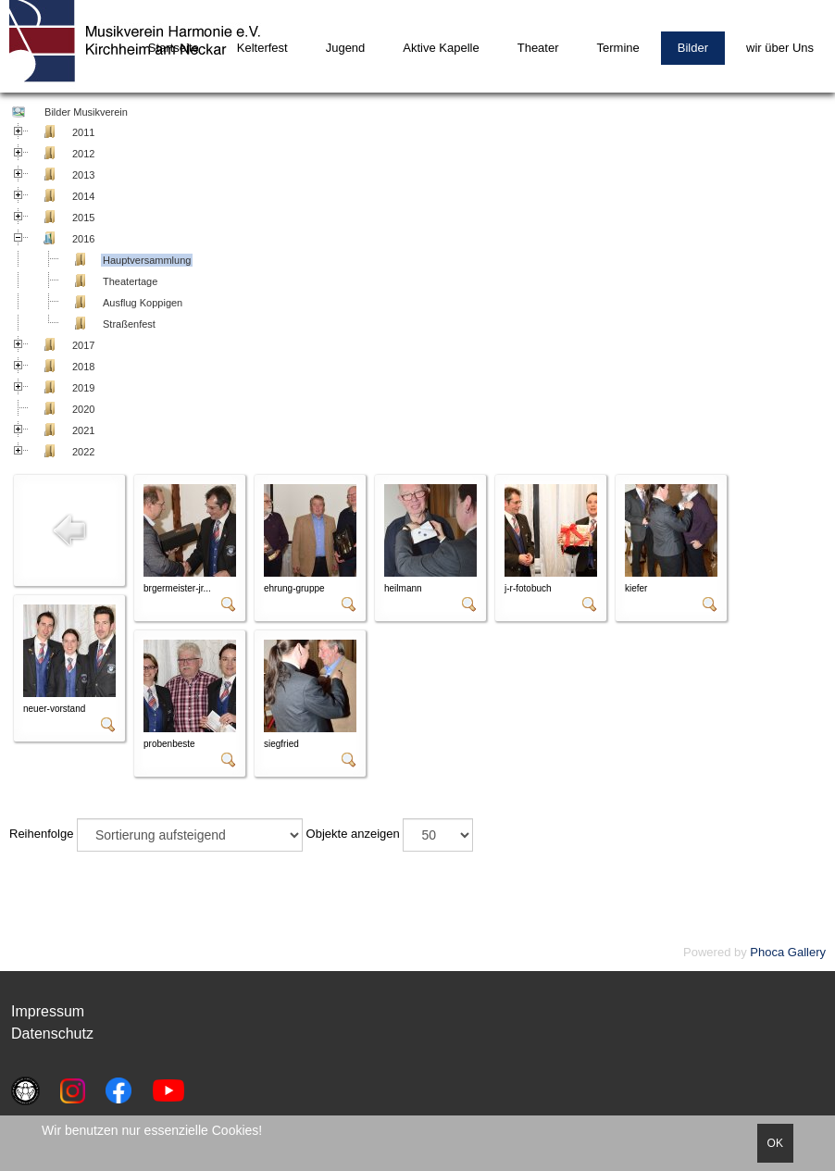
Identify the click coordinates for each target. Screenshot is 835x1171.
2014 (83, 196)
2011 (83, 132)
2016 (83, 238)
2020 (83, 409)
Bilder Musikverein (85, 112)
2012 (83, 153)
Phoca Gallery (788, 952)
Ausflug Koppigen (142, 302)
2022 (83, 451)
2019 (83, 387)
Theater (538, 48)
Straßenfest (129, 324)
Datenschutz (52, 1033)
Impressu (41, 1011)
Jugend (346, 48)
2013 (83, 175)
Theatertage (130, 281)
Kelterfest (262, 48)
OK (775, 1143)
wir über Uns (780, 48)
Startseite (173, 48)
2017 (83, 345)
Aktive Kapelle (441, 48)
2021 (83, 430)
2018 (83, 366)
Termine (618, 48)
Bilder (693, 48)
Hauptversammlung (147, 260)
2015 (83, 217)
